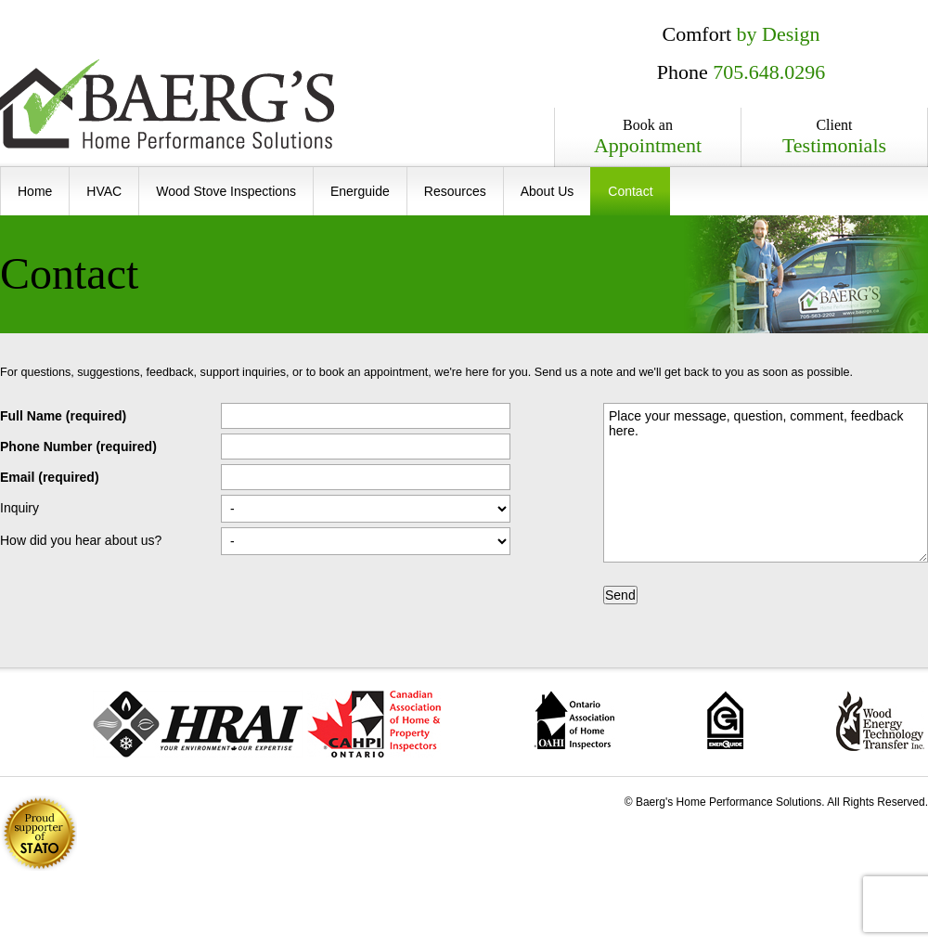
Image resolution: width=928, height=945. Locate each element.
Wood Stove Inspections (226, 191)
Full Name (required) (63, 415)
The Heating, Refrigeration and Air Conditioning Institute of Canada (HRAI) (198, 724)
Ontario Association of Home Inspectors (574, 720)
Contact (630, 191)
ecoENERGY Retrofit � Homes (725, 720)
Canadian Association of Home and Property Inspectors (374, 724)
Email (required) (49, 477)
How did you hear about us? (80, 540)
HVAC (104, 191)
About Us (547, 191)
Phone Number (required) (78, 446)
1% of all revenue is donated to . (38, 833)
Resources (455, 191)
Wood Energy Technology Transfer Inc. (880, 721)
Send (620, 595)
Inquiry (19, 507)
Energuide (360, 191)
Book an (648, 137)
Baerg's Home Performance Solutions (167, 104)
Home (35, 191)
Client (834, 137)
